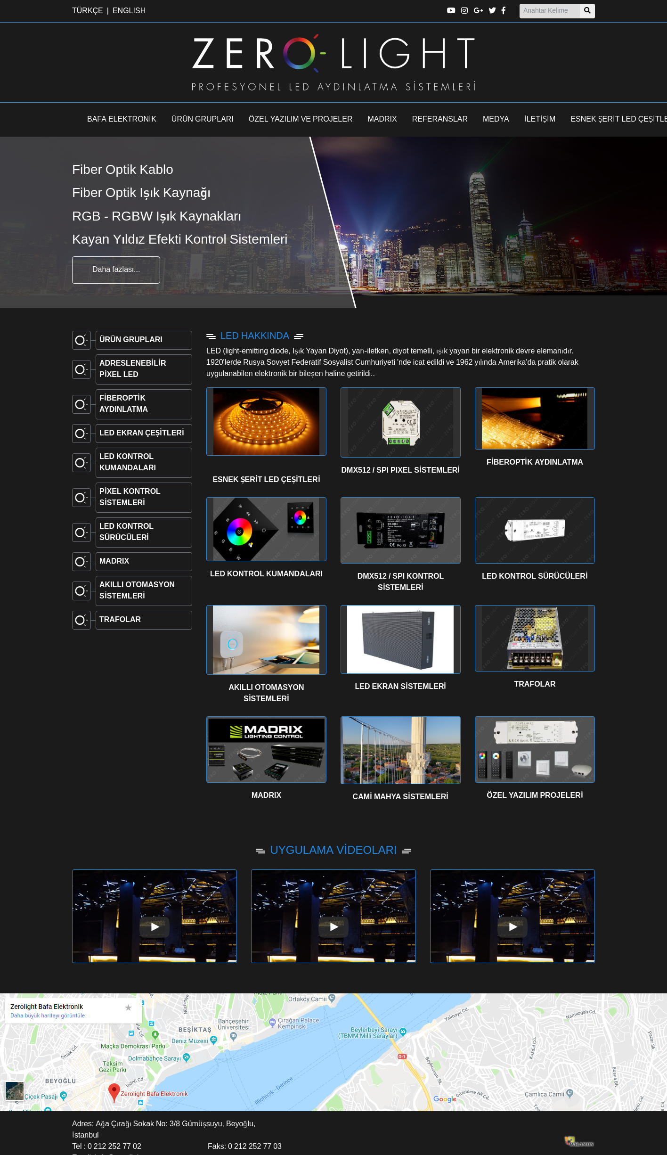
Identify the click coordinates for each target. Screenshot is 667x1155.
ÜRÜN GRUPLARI (202, 119)
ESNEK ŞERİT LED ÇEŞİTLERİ (266, 480)
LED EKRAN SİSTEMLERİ (400, 687)
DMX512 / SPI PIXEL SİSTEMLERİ (401, 471)
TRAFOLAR (534, 684)
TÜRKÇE (87, 11)
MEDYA (496, 119)
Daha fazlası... (116, 270)
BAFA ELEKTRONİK (121, 119)
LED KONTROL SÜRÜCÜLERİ (535, 577)
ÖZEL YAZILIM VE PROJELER (301, 119)
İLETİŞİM (540, 119)
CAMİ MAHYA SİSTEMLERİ (401, 797)
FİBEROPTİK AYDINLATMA (535, 463)
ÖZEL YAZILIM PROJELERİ (535, 796)
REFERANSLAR (440, 119)
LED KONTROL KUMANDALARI (266, 574)
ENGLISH (129, 11)
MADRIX (382, 119)
